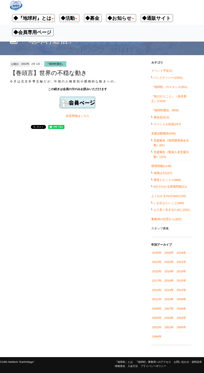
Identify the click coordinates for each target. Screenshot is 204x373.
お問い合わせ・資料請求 (188, 361)
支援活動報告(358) (163, 133)
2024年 (181, 252)
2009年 (181, 299)
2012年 (181, 290)
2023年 (157, 262)
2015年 (181, 280)
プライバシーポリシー (153, 366)
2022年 (169, 262)
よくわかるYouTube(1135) (168, 196)
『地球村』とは (124, 361)
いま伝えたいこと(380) (169, 203)
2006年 (181, 308)
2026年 (157, 252)
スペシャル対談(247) (167, 124)
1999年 (157, 336)
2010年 (169, 299)
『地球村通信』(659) (165, 110)
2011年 (157, 299)
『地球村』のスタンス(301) (169, 86)
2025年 (169, 252)
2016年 (169, 280)
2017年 (157, 280)
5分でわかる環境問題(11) (170, 186)
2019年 (169, 271)
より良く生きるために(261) (172, 209)
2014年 (157, 290)
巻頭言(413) (161, 117)
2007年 (169, 308)
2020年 (157, 271)
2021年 (181, 262)
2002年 (157, 327)
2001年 (169, 327)
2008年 (157, 308)
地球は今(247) (163, 173)
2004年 (169, 317)
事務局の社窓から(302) (166, 219)
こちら (85, 115)
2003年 (181, 317)
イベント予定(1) (161, 70)
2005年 (157, 317)
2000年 (181, 327)
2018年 (181, 271)
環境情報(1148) (161, 166)
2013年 (169, 290)
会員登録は (73, 115)
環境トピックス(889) (167, 179)
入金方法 (133, 366)
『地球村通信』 (55, 63)
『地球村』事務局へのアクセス (153, 361)
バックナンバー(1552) (168, 77)
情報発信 (120, 366)
